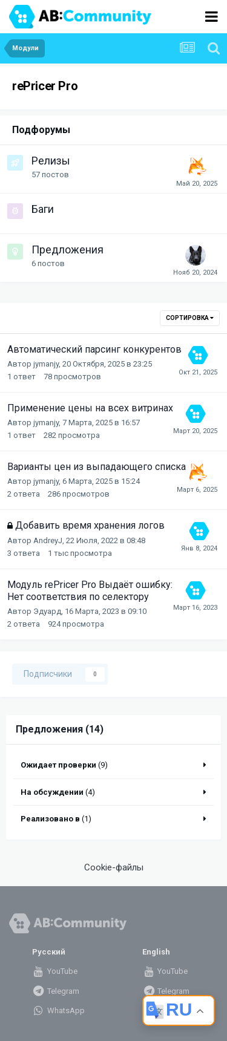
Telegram (55, 991)
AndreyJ (47, 540)
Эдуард (47, 611)
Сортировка (190, 318)
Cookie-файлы (113, 867)
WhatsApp (58, 1010)
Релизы (50, 160)
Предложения (67, 249)
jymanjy (46, 363)
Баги (42, 209)
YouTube (54, 971)
